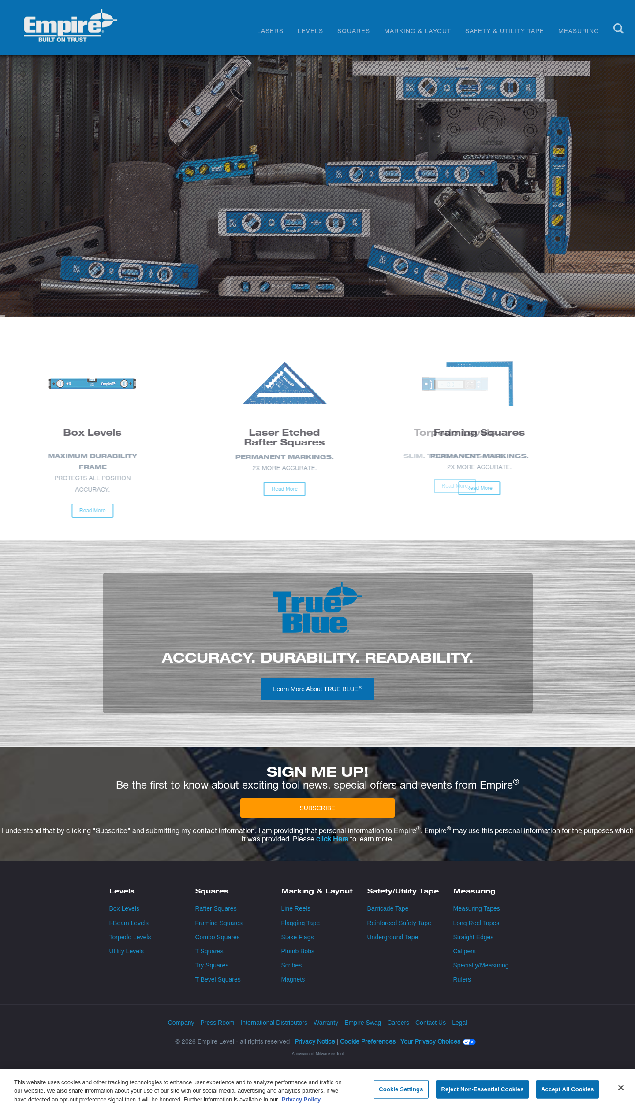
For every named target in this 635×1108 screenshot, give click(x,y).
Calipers (464, 951)
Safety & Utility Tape (504, 30)
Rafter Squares (216, 908)
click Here (332, 839)
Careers (398, 1022)
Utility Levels (126, 951)
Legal (459, 1022)
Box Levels (124, 908)
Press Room (217, 1022)
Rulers (462, 979)
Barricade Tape (388, 908)
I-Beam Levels (129, 922)
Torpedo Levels (130, 937)
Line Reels (295, 908)
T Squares (209, 951)
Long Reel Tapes (476, 922)
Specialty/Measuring (481, 965)
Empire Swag (362, 1022)
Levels (310, 30)
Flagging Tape (300, 922)
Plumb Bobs (297, 951)
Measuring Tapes (476, 908)
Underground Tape (392, 937)
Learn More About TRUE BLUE (317, 689)
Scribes (291, 965)
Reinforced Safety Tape (399, 922)
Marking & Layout (417, 30)
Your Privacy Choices (430, 1042)
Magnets (293, 979)
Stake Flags (297, 937)
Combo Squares (217, 937)
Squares (353, 30)
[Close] (621, 1091)
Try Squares (212, 965)
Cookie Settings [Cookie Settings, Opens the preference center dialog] (401, 1093)
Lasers (270, 30)
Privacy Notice (315, 1041)
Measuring (578, 30)
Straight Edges (473, 937)
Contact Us (430, 1022)
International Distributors (273, 1022)
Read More (38, 511)
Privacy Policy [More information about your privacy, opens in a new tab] (301, 1103)
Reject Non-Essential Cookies (482, 1093)
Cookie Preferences (368, 1041)
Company (181, 1022)
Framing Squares (219, 922)
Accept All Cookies (567, 1093)
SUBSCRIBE (318, 808)
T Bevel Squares (218, 979)
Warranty (326, 1022)
